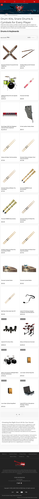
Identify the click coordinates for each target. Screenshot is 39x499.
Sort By (29, 37)
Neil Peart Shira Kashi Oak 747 (8, 311)
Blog (28, 456)
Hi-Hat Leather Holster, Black (27, 126)
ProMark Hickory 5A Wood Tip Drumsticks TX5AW (8, 250)
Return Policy (13, 456)
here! (36, 497)
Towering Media (19, 495)
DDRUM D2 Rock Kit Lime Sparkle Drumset (9, 96)
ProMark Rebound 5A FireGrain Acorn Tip (27, 65)
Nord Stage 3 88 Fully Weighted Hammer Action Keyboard (9, 127)
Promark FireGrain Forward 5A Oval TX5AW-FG (9, 65)
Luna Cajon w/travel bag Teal (27, 373)
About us (4, 454)
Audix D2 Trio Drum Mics (7, 342)
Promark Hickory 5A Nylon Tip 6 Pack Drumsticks (28, 158)
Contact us (21, 456)
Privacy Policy (23, 454)
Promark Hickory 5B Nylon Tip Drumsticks (8, 189)
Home (5, 15)
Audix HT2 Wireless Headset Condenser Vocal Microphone (27, 312)
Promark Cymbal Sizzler (7, 280)
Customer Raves (13, 454)
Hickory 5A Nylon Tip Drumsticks (9, 157)
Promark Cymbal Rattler (26, 280)
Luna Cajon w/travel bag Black (8, 404)
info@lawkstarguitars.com (24, 480)
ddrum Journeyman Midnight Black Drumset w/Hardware (10, 374)
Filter (8, 37)
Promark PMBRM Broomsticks (8, 219)
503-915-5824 (19, 479)
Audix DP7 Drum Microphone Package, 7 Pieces (27, 404)
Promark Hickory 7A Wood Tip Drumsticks (27, 220)
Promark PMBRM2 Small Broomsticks (26, 189)
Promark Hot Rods (24, 95)
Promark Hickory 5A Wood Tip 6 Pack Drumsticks (28, 250)
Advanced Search (33, 454)
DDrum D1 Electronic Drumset (27, 342)
